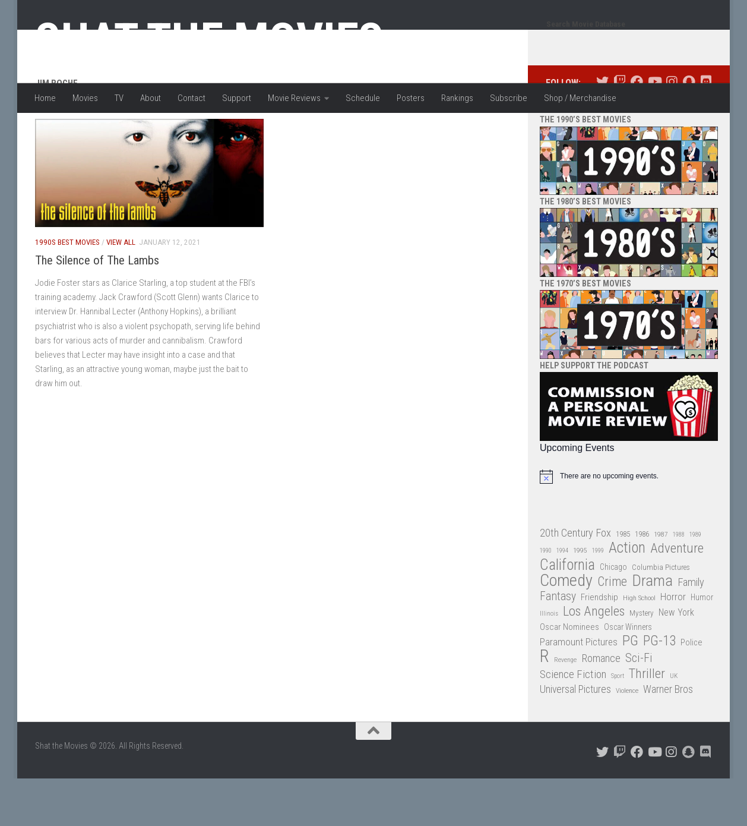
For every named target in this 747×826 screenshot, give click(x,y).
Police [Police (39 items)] (691, 690)
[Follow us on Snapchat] (688, 129)
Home (45, 98)
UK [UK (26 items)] (674, 723)
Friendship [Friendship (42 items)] (599, 644)
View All (120, 289)
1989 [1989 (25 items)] (695, 582)
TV (119, 98)
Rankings (457, 98)
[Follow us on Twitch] (619, 129)
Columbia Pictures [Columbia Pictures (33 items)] (661, 614)
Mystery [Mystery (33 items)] (641, 660)
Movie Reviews (294, 98)
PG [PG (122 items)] (630, 688)
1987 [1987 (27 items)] (661, 582)
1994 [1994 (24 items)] (562, 598)
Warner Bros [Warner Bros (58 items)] (668, 736)
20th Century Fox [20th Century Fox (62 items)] (575, 580)
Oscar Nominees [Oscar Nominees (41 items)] (569, 674)
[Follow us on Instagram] (671, 129)
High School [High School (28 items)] (639, 645)
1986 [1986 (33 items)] (642, 581)
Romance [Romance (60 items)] (601, 705)
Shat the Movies (209, 40)
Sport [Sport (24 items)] (617, 723)
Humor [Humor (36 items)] (702, 645)
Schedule (363, 98)
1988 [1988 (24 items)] (679, 582)
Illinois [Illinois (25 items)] (549, 661)
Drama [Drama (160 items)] (652, 628)
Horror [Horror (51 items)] (673, 644)
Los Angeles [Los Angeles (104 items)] (594, 659)
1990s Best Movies (67, 289)
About (150, 98)
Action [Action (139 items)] (627, 596)
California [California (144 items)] (567, 612)
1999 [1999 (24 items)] (598, 598)
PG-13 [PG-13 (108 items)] (659, 689)
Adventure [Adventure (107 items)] (677, 596)
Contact (191, 98)
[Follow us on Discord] (705, 129)
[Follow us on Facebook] (637, 129)
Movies (85, 98)
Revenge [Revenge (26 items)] (565, 707)
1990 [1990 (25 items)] (546, 598)
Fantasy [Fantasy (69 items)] (558, 644)
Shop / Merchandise (580, 98)
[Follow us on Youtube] (654, 129)
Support (236, 98)
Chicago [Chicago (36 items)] (613, 614)
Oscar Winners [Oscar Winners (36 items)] (628, 674)
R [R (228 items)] (544, 704)
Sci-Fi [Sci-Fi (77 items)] (639, 705)
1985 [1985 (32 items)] (623, 581)
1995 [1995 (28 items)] (580, 598)
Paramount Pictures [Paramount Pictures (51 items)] (579, 689)
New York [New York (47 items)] (676, 660)
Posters (411, 98)
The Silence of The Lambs (97, 308)
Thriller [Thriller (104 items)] (647, 722)
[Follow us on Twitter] (602, 129)
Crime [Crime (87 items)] (612, 629)
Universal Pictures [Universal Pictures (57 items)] (575, 737)
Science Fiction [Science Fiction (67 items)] (573, 722)
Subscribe (508, 98)
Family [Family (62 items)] (691, 629)
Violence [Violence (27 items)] (627, 738)
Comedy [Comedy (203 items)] (566, 628)
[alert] (629, 524)
